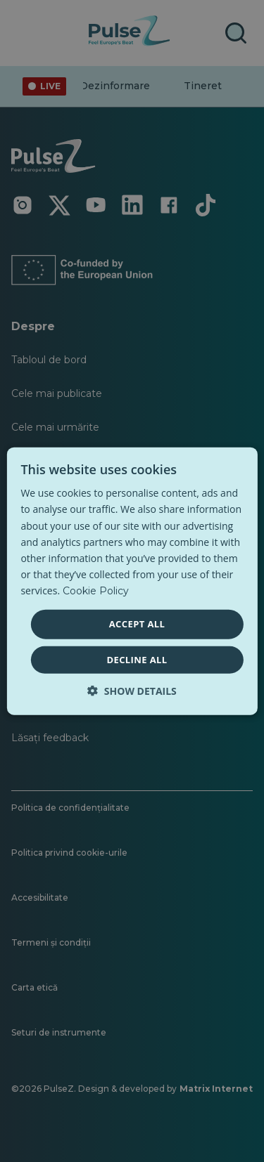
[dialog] (131, 581)
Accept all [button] (137, 624)
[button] (132, 690)
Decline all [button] (136, 659)
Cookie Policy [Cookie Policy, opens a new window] (96, 591)
